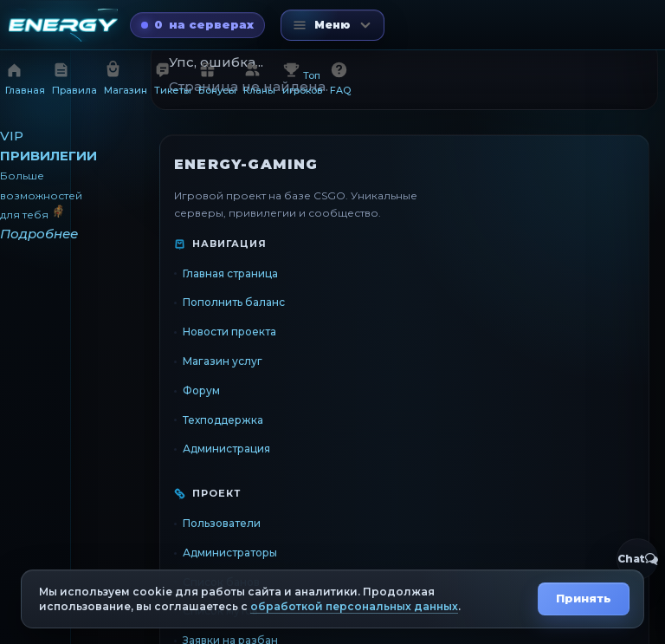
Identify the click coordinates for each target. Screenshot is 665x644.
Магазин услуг (222, 361)
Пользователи (222, 523)
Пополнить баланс (234, 302)
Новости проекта (229, 331)
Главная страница (230, 273)
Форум (201, 390)
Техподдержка (223, 419)
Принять (583, 598)
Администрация (226, 448)
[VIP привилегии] (35, 185)
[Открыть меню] (332, 25)
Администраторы (230, 552)
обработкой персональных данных (354, 606)
